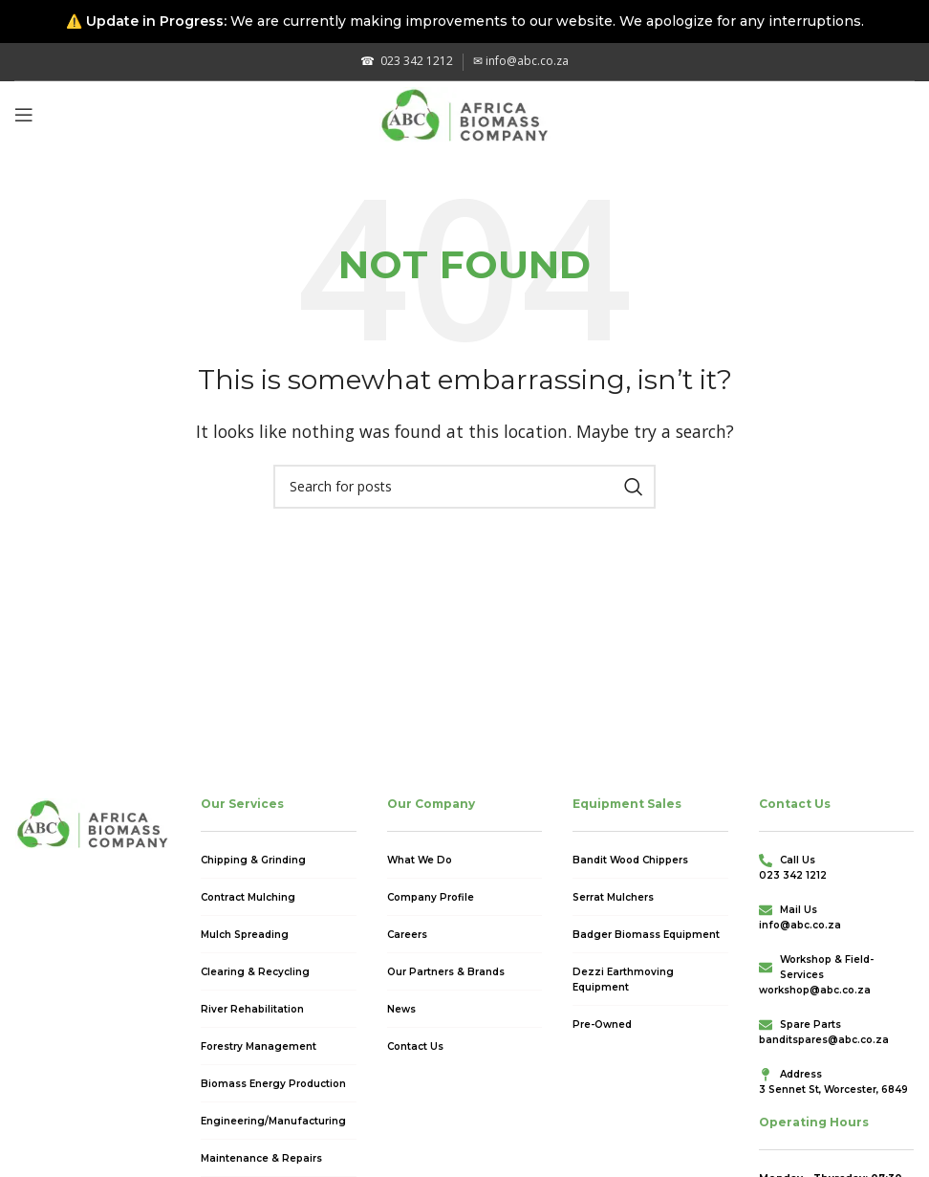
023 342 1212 (406, 61)
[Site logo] (465, 112)
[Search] (464, 487)
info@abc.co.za (521, 61)
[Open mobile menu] (24, 115)
